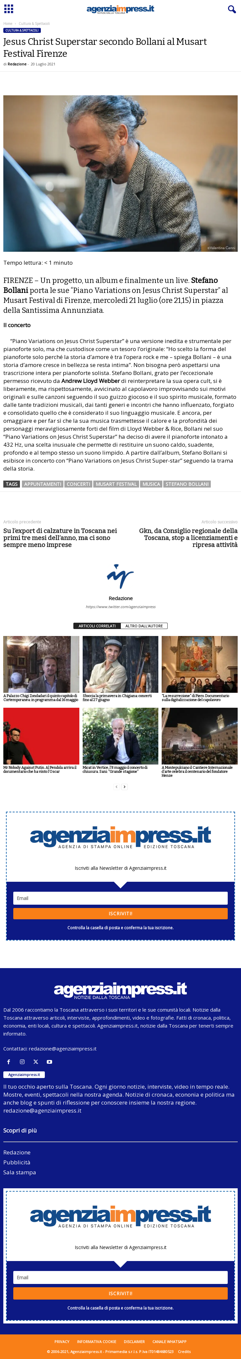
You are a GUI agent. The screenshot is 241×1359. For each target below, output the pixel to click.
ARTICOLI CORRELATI (97, 625)
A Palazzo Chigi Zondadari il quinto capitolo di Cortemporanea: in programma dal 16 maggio (40, 698)
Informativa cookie (96, 1341)
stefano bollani (187, 484)
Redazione (17, 63)
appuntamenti (42, 484)
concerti (78, 484)
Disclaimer (134, 1341)
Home (7, 23)
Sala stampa (19, 1172)
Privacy (61, 1341)
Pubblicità (17, 1162)
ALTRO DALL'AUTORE (144, 625)
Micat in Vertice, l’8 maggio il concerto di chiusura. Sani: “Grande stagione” (115, 770)
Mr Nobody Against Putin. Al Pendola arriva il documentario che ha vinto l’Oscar (39, 770)
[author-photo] (120, 576)
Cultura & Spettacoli (22, 30)
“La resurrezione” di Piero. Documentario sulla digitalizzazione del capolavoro (195, 698)
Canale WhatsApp (169, 1341)
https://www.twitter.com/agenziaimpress (120, 606)
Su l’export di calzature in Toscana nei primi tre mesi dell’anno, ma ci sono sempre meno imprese (60, 537)
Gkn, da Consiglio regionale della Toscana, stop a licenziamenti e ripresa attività (188, 537)
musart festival (116, 484)
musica (151, 484)
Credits (184, 1351)
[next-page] (124, 786)
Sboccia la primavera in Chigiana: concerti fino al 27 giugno (117, 698)
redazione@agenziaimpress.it (63, 1048)
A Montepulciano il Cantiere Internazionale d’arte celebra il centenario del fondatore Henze (197, 772)
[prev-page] (116, 786)
